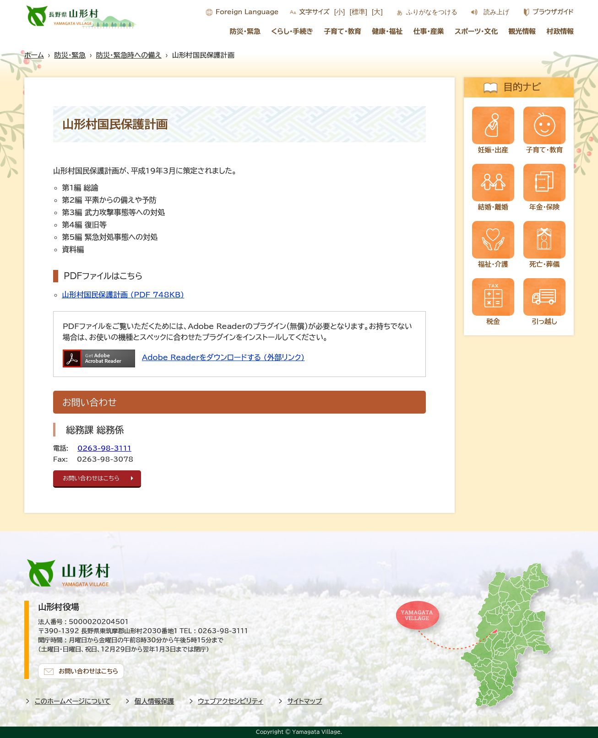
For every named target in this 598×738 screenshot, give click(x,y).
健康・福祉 (387, 31)
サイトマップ (305, 701)
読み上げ (496, 12)
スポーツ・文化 (476, 31)
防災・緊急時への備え (129, 55)
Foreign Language (247, 12)
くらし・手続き (292, 31)
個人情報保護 (154, 701)
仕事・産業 (428, 31)
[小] (339, 12)
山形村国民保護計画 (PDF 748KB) (123, 294)
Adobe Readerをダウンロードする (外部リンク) (223, 357)
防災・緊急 (245, 31)
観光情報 (522, 31)
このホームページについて (73, 701)
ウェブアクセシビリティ (231, 701)
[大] (377, 12)
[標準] (358, 12)
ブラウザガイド (553, 12)
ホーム (34, 55)
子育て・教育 (342, 31)
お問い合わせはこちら (91, 478)
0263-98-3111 (104, 448)
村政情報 (560, 31)
